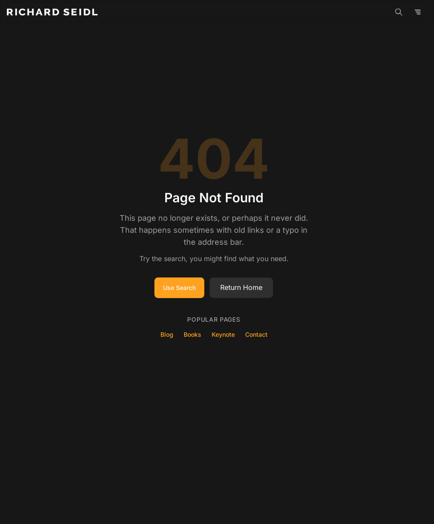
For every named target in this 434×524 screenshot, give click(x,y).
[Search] (398, 12)
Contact (256, 334)
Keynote (223, 334)
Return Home (241, 287)
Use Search (179, 287)
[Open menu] (417, 12)
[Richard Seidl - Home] (52, 12)
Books (192, 334)
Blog (166, 334)
